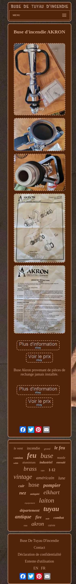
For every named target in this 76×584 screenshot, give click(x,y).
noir (47, 518)
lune (61, 478)
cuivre (51, 525)
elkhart (52, 492)
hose (34, 484)
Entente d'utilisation (39, 561)
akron (37, 524)
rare (43, 470)
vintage (23, 476)
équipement (30, 503)
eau (25, 525)
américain (45, 477)
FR (43, 568)
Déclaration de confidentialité (39, 554)
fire (38, 517)
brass (30, 468)
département (29, 510)
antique (23, 517)
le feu (59, 447)
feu (31, 455)
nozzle (61, 457)
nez (22, 492)
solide (15, 463)
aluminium (28, 462)
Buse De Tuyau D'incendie (39, 541)
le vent (18, 448)
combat (59, 518)
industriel (46, 462)
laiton (46, 500)
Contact (39, 547)
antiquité (35, 494)
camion (18, 457)
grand (47, 448)
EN (35, 568)
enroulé (60, 462)
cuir (21, 486)
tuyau (51, 508)
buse (47, 455)
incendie (33, 448)
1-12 (52, 470)
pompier (52, 485)
